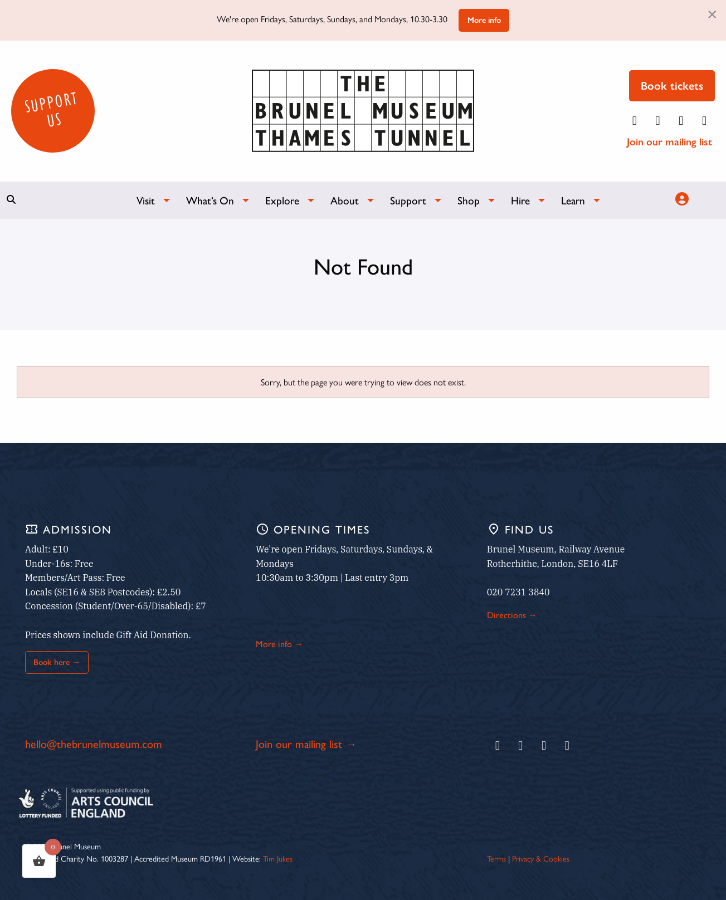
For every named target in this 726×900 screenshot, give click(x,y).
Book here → (56, 662)
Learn (573, 200)
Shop (468, 200)
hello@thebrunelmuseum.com (93, 743)
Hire (520, 200)
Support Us (51, 110)
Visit (146, 200)
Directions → (512, 614)
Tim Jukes (278, 858)
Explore (282, 200)
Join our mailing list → (306, 743)
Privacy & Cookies (540, 858)
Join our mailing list (669, 141)
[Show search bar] (11, 199)
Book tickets (672, 85)
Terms (496, 858)
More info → (279, 643)
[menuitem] (148, 200)
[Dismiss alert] (712, 13)
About (344, 200)
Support (408, 200)
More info (484, 20)
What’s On (210, 200)
